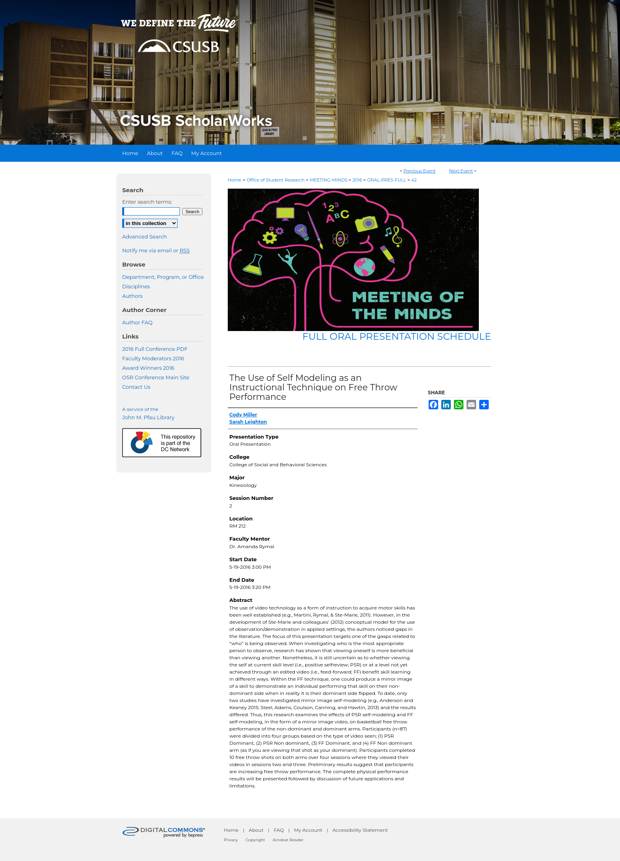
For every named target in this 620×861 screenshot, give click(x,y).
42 (414, 180)
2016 (357, 180)
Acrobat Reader (288, 839)
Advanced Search (144, 236)
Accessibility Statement (360, 830)
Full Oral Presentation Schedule (396, 336)
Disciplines (136, 286)
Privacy (231, 839)
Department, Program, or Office (163, 277)
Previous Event (419, 171)
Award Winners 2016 (148, 368)
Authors (132, 296)
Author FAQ (137, 322)
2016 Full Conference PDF (154, 349)
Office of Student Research (276, 180)
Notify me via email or (156, 250)
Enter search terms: (147, 202)
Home (234, 180)
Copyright (255, 839)
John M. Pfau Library (148, 417)
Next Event (461, 171)
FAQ (279, 830)
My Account (308, 830)
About (256, 830)
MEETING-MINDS (329, 180)
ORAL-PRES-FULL (387, 180)
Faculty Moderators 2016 (153, 358)
